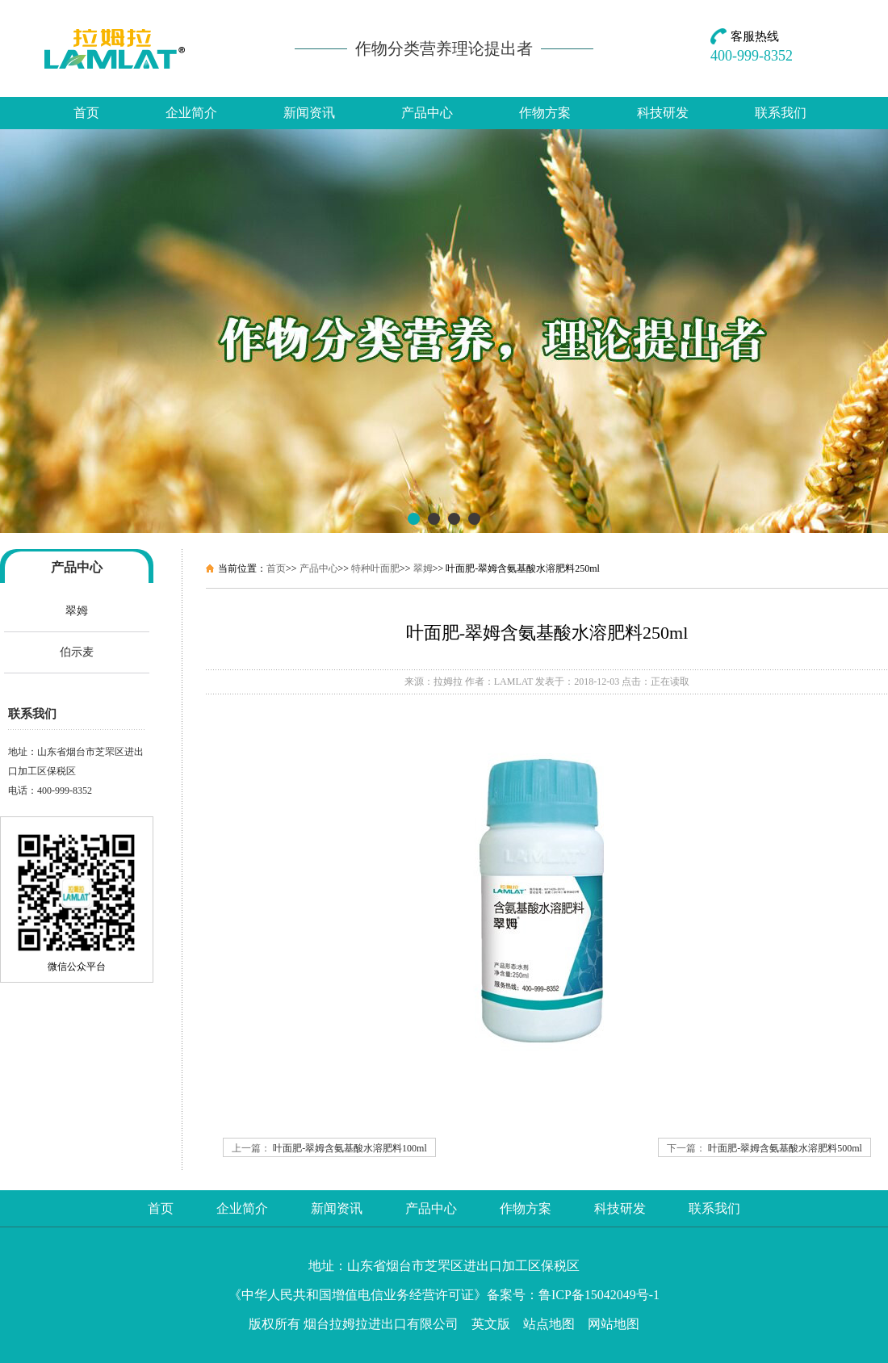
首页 (86, 113)
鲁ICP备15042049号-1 (599, 1295)
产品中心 (427, 113)
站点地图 (549, 1324)
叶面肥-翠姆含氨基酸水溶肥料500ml (785, 1148)
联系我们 (780, 113)
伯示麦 (77, 652)
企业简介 (191, 113)
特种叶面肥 (375, 568)
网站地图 (613, 1324)
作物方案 (545, 113)
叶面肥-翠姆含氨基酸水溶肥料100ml (350, 1148)
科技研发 (663, 113)
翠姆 (76, 611)
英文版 (490, 1324)
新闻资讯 (309, 113)
